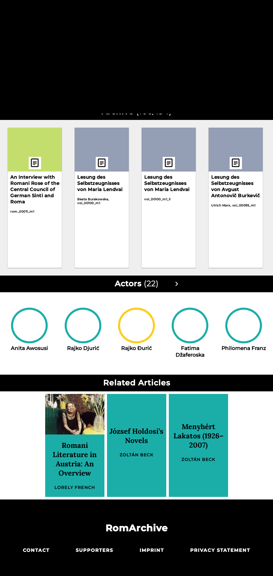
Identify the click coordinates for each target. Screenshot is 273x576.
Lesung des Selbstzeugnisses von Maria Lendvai (100, 183)
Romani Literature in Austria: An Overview (75, 459)
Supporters (94, 550)
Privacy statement (220, 550)
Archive (136, 9)
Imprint (152, 550)
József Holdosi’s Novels (136, 436)
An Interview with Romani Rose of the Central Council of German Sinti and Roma (34, 189)
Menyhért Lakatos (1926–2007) (198, 436)
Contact (36, 550)
